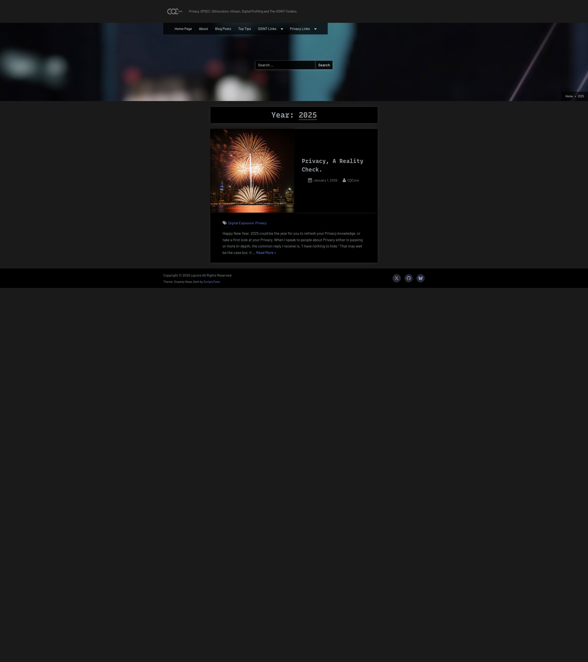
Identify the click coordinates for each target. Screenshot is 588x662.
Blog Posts (223, 28)
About (203, 28)
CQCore (353, 179)
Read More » (266, 252)
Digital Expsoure (241, 223)
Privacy (261, 223)
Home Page (183, 28)
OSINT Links (267, 28)
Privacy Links (300, 28)
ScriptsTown (212, 281)
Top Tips (244, 28)
